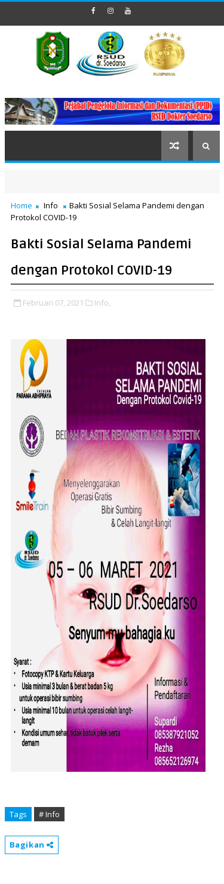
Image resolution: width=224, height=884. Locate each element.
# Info (49, 814)
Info (51, 205)
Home (21, 205)
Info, (102, 302)
